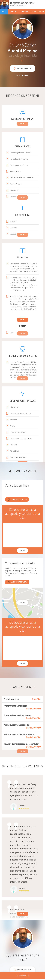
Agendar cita (22, 976)
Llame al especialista (17, 499)
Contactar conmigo (22, 76)
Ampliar (22, 602)
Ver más (22, 320)
